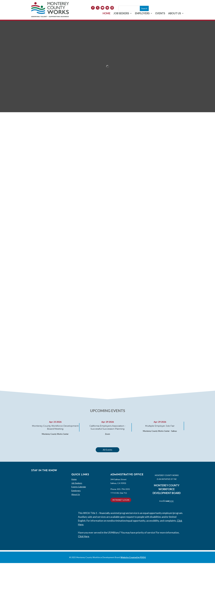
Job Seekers (76, 483)
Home (74, 479)
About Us (75, 494)
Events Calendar (78, 486)
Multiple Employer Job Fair (159, 426)
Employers (76, 490)
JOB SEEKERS (121, 13)
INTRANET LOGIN (120, 500)
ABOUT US (174, 13)
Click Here (83, 536)
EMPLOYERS (142, 13)
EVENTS (160, 13)
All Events (107, 449)
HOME (106, 13)
